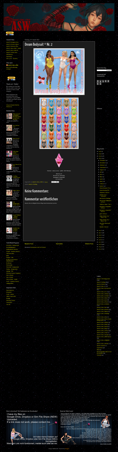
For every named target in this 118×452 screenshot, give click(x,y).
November (102, 162)
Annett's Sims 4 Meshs (102, 311)
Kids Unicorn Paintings (105, 198)
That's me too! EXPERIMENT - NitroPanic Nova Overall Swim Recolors (17, 116)
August (102, 169)
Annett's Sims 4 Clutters (103, 293)
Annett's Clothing (33, 184)
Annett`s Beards (101, 345)
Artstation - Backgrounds (12, 245)
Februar (102, 183)
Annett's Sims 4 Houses (103, 309)
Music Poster (16, 138)
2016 (100, 244)
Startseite (59, 244)
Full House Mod (10, 253)
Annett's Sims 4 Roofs (102, 326)
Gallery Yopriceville (11, 296)
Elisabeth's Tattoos (104, 192)
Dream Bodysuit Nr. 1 (105, 190)
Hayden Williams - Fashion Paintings (17, 216)
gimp (7, 255)
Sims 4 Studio (9, 277)
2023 (100, 158)
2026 (100, 151)
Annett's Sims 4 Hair (102, 307)
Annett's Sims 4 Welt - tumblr (13, 48)
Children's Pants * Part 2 (105, 204)
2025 (100, 153)
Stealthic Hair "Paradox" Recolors (16, 230)
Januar (101, 186)
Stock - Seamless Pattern (12, 281)
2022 (100, 230)
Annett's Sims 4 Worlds (102, 343)
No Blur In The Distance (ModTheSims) (12, 260)
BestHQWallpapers (10, 247)
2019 (100, 237)
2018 (100, 239)
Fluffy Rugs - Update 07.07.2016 (16, 153)
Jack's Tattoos (103, 213)
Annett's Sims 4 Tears (102, 332)
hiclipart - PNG (9, 257)
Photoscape (9, 265)
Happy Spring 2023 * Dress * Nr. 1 (105, 220)
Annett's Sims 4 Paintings (103, 313)
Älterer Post (89, 244)
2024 (100, 156)
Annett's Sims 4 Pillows (102, 322)
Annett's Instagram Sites (12, 42)
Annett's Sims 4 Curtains (103, 296)
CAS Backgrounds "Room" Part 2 (16, 203)
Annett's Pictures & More (12, 44)
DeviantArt (9, 292)
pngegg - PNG (9, 271)
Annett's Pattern (101, 284)
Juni (101, 174)
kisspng (8, 298)
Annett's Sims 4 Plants (102, 324)
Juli (101, 172)
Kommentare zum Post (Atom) (38, 247)
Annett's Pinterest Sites (12, 46)
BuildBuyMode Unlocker (12, 249)
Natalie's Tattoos (104, 227)
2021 (100, 232)
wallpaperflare (9, 283)
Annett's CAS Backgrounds (103, 278)
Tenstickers (9, 302)
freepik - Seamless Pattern (13, 251)
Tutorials (99, 355)
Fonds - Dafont (10, 294)
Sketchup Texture (10, 300)
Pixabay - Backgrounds (12, 269)
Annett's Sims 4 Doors (102, 298)
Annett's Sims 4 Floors (102, 302)
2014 (100, 249)
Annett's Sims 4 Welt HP (12, 50)
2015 (100, 246)
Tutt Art (8, 304)
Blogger (67, 448)
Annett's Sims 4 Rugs (102, 328)
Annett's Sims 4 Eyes (102, 300)
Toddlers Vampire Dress (16, 177)
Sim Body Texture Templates (13, 273)
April (101, 179)
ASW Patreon (9, 54)
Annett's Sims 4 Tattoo (102, 330)
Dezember (102, 160)
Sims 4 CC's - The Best (11, 58)
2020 (100, 235)
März (101, 181)
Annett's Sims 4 (101, 286)
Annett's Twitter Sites (11, 52)
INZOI (98, 349)
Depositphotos (10, 290)
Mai (101, 176)
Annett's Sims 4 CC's (102, 291)
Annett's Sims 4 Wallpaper (103, 340)
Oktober (102, 165)
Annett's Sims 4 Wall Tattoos (104, 336)
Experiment (9, 56)
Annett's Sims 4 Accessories (104, 288)
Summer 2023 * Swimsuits (103, 195)
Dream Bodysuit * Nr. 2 (105, 188)
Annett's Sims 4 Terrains (103, 334)
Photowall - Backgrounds (12, 267)
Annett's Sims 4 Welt (13, 65)
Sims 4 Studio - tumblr (11, 279)
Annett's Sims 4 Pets (102, 317)
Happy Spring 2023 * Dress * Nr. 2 (105, 216)
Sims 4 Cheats (9, 275)
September (103, 167)
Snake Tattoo (16, 190)
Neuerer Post (29, 244)
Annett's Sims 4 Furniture (103, 304)
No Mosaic (9, 263)
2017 (100, 242)
